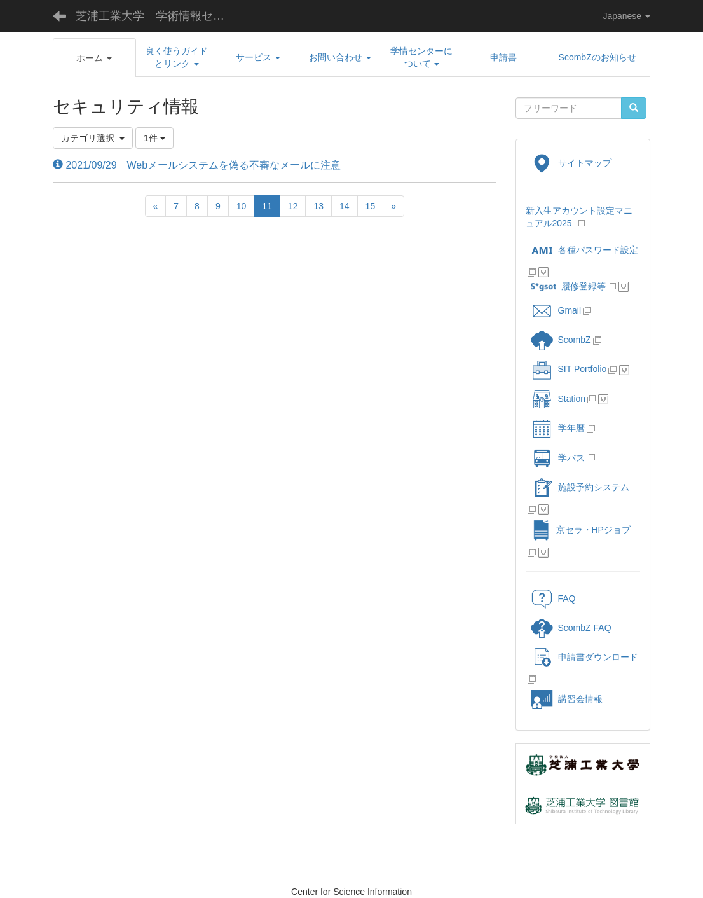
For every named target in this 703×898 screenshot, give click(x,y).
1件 (154, 138)
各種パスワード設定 (584, 250)
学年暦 (558, 428)
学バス (558, 458)
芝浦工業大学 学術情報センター (160, 16)
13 (318, 206)
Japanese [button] (626, 16)
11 (267, 206)
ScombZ (574, 340)
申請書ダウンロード (584, 657)
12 (293, 206)
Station (558, 399)
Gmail (556, 310)
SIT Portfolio (569, 369)
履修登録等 (568, 286)
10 (241, 206)
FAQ (553, 598)
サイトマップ (571, 163)
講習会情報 (567, 699)
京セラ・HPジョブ (581, 530)
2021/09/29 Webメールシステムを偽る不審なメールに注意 (197, 165)
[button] (94, 58)
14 (344, 206)
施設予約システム (580, 487)
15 (370, 206)
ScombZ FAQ (571, 628)
